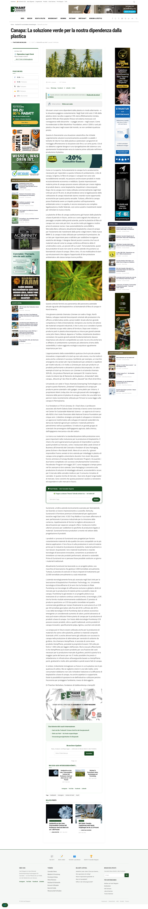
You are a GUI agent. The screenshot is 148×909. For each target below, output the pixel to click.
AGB (117, 901)
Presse (127, 901)
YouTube (71, 788)
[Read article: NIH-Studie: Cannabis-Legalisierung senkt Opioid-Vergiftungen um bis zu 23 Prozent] (88, 813)
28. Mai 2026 (82, 832)
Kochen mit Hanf (70, 795)
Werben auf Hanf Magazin (111, 883)
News (22, 18)
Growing (63, 18)
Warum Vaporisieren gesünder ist (85, 876)
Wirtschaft (82, 18)
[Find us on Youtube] (122, 18)
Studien (81, 820)
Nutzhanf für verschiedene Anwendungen (25, 24)
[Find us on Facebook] (112, 18)
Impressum (104, 901)
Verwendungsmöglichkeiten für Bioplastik (65, 737)
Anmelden (89, 753)
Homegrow (61, 795)
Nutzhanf (72, 18)
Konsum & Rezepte (53, 885)
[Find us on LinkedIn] (128, 18)
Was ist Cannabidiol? (81, 879)
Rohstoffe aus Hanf (42, 24)
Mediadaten (107, 886)
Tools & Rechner (108, 893)
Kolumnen (13, 1)
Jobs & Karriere (108, 891)
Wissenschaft (52, 18)
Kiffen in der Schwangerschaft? (84, 882)
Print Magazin (60, 1)
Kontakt (122, 901)
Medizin (29, 18)
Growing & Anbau (53, 877)
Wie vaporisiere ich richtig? (83, 874)
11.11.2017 (32, 42)
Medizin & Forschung (54, 874)
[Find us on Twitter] (118, 18)
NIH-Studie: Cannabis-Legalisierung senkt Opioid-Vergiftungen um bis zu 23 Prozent (89, 825)
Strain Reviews (52, 1)
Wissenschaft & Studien (54, 891)
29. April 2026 (92, 778)
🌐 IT (4, 905)
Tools (66, 1)
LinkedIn (68, 88)
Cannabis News (52, 871)
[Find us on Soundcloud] (132, 18)
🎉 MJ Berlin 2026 (21, 1)
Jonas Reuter (55, 832)
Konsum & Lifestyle (95, 18)
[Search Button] (136, 18)
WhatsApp (53, 88)
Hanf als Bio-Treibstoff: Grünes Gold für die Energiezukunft (70, 730)
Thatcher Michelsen (19, 42)
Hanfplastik (53, 795)
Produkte (45, 1)
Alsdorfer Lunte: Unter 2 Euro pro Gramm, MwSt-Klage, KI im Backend (88, 871)
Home (12, 24)
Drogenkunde (38, 1)
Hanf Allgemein (30, 1)
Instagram (64, 788)
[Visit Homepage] (22, 9)
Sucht (77, 795)
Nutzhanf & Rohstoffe (54, 882)
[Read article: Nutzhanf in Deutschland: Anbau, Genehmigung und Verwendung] (80, 773)
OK (126, 875)
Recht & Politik (40, 18)
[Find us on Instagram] (115, 18)
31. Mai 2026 (66, 782)
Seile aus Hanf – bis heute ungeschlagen (65, 733)
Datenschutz (112, 901)
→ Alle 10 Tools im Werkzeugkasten (23, 59)
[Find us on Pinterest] (125, 18)
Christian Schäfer (86, 830)
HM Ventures (107, 888)
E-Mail (73, 88)
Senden (96, 499)
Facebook (60, 88)
